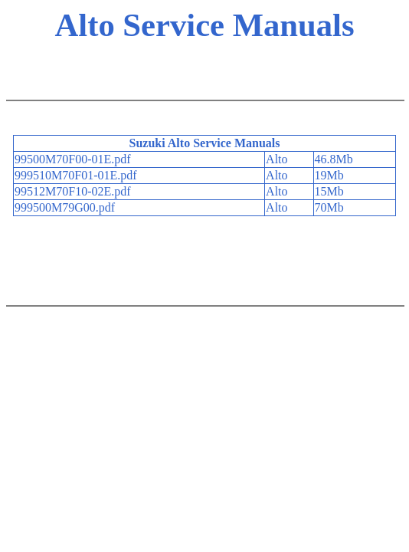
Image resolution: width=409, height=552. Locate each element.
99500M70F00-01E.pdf (73, 159)
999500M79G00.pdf (65, 207)
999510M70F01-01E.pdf (76, 175)
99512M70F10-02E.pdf (73, 191)
